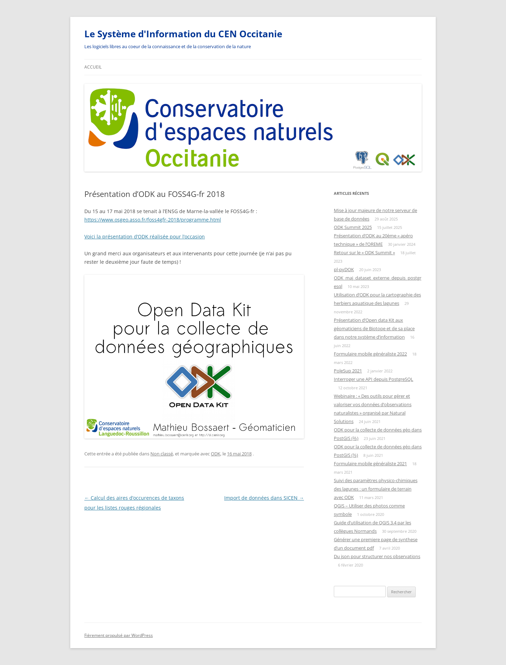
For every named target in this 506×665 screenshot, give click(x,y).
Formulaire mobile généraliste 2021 (370, 463)
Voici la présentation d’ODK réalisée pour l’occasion (144, 236)
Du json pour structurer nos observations (377, 556)
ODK (215, 453)
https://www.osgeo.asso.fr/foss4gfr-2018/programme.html (152, 219)
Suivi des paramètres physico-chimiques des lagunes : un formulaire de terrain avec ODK (375, 488)
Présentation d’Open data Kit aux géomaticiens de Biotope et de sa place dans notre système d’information (374, 328)
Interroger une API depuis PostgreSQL (373, 379)
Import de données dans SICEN (264, 497)
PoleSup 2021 (348, 370)
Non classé (161, 453)
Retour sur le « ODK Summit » (364, 252)
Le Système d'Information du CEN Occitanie (183, 33)
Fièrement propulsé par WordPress (118, 635)
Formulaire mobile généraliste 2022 (370, 354)
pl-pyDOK (344, 269)
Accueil (93, 67)
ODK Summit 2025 (353, 227)
